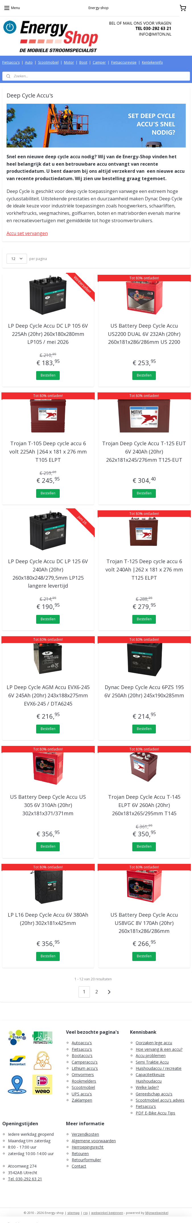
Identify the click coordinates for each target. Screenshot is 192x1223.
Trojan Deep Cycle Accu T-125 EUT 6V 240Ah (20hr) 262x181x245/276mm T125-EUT (144, 451)
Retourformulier (86, 1159)
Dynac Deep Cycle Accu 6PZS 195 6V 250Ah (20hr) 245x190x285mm (144, 691)
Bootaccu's (82, 1055)
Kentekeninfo (152, 62)
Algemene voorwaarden (94, 1140)
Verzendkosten (85, 1134)
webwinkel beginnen (107, 1212)
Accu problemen (151, 1055)
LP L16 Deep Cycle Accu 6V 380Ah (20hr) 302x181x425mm (48, 918)
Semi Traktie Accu (152, 1062)
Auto (29, 62)
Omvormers (83, 1074)
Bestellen (48, 375)
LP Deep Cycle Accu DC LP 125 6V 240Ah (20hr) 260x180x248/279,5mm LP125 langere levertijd (48, 573)
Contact (79, 1166)
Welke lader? (147, 1087)
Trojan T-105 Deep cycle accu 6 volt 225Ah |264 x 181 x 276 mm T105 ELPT (48, 451)
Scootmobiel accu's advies (160, 1100)
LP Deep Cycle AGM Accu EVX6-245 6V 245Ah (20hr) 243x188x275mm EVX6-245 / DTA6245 (48, 695)
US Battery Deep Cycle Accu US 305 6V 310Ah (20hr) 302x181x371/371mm (48, 805)
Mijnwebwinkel (156, 1212)
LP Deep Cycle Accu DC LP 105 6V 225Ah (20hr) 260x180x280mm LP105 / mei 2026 (48, 334)
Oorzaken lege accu (154, 1042)
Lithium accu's (85, 1068)
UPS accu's (82, 1094)
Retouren (80, 1153)
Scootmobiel (48, 62)
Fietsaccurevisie (124, 62)
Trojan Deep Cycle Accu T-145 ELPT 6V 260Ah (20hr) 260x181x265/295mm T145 (144, 805)
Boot (83, 62)
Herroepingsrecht (88, 1147)
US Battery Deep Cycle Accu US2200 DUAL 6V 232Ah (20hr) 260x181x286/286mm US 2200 (144, 334)
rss (85, 1212)
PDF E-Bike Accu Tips (155, 1113)
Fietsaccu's (11, 62)
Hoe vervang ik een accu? (159, 1049)
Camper (99, 62)
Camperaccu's (85, 1062)
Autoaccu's (82, 1042)
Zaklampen (82, 1100)
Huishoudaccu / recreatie (158, 1068)
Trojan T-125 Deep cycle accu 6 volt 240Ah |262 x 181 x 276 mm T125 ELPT (144, 569)
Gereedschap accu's (154, 1094)
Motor (69, 62)
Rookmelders (84, 1081)
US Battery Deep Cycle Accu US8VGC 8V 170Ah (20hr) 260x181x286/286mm (144, 923)
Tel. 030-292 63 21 (25, 1179)
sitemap (73, 1212)
